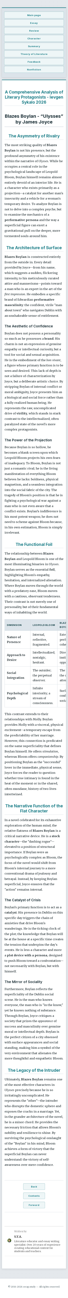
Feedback (34, 61)
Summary (34, 46)
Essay (34, 22)
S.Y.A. (18, 1236)
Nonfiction (34, 69)
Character (34, 38)
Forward (34, 1205)
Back (34, 1186)
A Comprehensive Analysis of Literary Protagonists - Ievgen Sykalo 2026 (34, 97)
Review (34, 30)
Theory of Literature (34, 54)
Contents (34, 1196)
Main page (34, 15)
